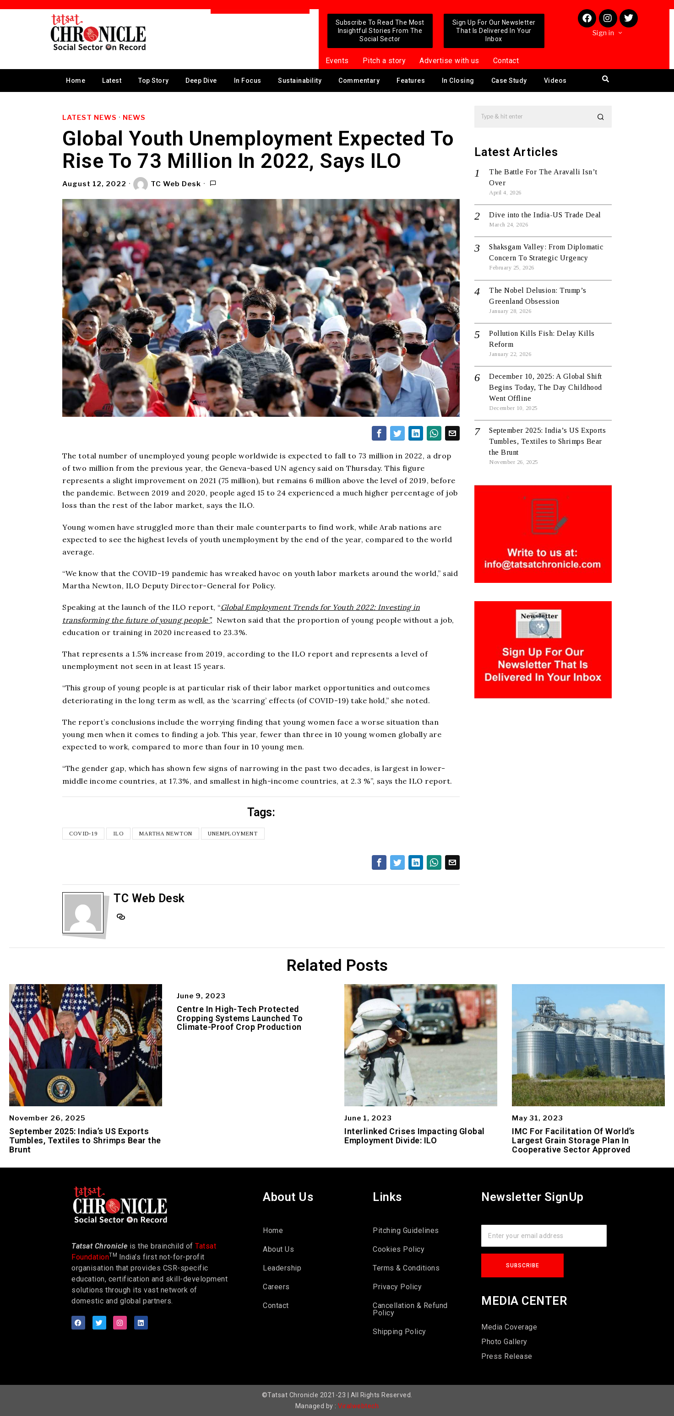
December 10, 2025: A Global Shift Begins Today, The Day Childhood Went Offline (545, 387)
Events (337, 60)
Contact (506, 60)
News (134, 117)
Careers (276, 1286)
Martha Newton (165, 833)
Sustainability (299, 80)
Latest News (89, 117)
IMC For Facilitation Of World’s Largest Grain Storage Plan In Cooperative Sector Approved (573, 1140)
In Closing (458, 80)
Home (75, 80)
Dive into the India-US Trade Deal (545, 215)
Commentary (359, 80)
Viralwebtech (358, 1406)
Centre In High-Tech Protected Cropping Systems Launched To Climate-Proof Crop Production (240, 1018)
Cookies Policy (398, 1249)
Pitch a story (384, 60)
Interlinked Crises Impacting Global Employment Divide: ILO (414, 1136)
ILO (118, 833)
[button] (601, 117)
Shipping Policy (399, 1331)
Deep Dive (201, 80)
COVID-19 (83, 833)
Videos (555, 80)
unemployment (233, 833)
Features (411, 80)
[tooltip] (379, 433)
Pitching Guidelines (406, 1230)
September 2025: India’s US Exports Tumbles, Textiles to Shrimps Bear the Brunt (547, 441)
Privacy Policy (397, 1286)
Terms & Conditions (406, 1268)
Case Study (509, 80)
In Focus (247, 80)
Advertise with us (449, 60)
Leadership (282, 1268)
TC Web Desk (167, 184)
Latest (111, 80)
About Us (278, 1249)
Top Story (153, 80)
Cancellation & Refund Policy (410, 1309)
